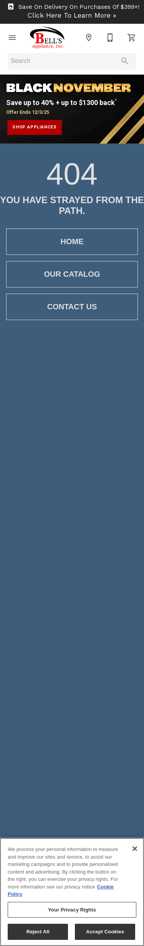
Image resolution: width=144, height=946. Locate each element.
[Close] (134, 848)
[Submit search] (124, 61)
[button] (12, 37)
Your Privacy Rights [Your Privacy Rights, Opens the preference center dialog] (72, 910)
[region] (72, 892)
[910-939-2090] (110, 37)
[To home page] (47, 37)
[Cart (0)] (131, 37)
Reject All (38, 932)
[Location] (88, 37)
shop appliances (34, 127)
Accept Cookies (105, 932)
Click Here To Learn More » (72, 15)
